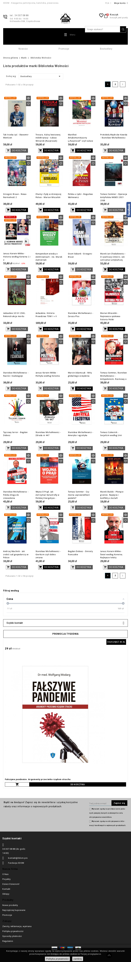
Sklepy (5, 894)
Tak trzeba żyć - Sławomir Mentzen (16, 136)
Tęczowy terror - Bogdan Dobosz (15, 434)
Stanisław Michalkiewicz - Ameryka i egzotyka (80, 434)
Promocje (64, 49)
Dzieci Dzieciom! (11, 884)
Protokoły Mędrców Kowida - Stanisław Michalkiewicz (113, 136)
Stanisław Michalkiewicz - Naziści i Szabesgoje (16, 374)
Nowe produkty (10, 905)
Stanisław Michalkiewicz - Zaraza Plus (80, 315)
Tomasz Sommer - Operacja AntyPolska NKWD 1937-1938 (113, 197)
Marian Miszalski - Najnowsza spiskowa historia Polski (110, 316)
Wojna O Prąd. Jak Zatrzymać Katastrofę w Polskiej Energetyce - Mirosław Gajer (47, 496)
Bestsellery (106, 49)
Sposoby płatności (12, 936)
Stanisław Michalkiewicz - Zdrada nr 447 (48, 434)
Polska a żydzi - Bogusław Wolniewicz (80, 196)
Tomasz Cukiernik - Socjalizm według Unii (111, 434)
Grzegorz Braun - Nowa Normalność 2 (15, 196)
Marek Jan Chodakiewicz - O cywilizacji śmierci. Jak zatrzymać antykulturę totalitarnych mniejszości (113, 258)
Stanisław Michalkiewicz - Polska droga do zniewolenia (16, 495)
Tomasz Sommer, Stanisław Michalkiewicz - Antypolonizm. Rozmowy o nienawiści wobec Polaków (113, 377)
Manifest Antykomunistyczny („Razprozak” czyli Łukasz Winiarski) (80, 139)
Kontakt (6, 889)
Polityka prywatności (13, 931)
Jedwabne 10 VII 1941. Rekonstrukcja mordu (14, 315)
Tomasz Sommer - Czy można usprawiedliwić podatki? (79, 495)
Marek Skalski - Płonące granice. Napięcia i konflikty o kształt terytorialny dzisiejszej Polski (111, 498)
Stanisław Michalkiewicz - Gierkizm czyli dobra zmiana (48, 554)
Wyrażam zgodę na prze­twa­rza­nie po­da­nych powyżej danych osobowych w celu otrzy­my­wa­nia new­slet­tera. (107, 813)
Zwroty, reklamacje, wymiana (17, 926)
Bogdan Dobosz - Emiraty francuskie (80, 553)
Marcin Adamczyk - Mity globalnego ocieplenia (80, 374)
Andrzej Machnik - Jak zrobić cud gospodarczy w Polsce (16, 554)
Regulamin (7, 941)
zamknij (78, 959)
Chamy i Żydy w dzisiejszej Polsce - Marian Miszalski (48, 196)
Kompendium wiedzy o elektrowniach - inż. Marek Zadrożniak (49, 257)
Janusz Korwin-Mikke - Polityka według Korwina (48, 374)
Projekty (6, 879)
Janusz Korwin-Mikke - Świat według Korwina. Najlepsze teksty (111, 554)
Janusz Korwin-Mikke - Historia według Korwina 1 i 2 (16, 256)
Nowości (23, 49)
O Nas (5, 874)
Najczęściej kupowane (13, 910)
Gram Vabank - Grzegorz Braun (80, 255)
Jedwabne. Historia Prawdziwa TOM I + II (46, 315)
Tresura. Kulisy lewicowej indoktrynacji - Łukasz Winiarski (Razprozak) (48, 138)
